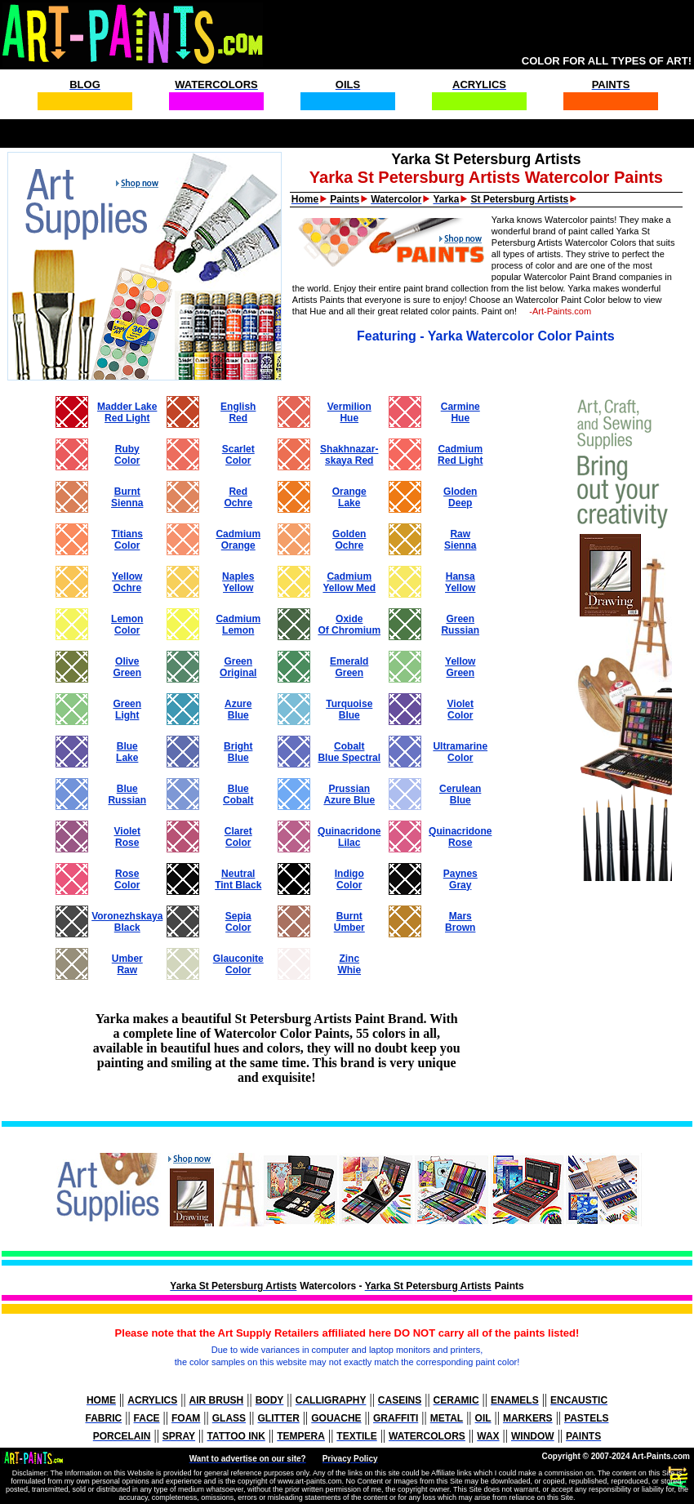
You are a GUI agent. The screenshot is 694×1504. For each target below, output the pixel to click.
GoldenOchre (349, 539)
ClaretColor (238, 836)
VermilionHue (349, 412)
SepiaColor (238, 921)
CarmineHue (460, 412)
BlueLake (127, 752)
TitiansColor (127, 539)
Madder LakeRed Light (127, 412)
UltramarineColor (460, 752)
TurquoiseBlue (349, 709)
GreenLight (127, 709)
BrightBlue (238, 752)
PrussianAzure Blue (349, 794)
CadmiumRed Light (460, 454)
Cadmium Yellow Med (349, 582)
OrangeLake (349, 497)
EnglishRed (238, 412)
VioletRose (127, 836)
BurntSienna (127, 497)
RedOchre (238, 497)
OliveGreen (127, 667)
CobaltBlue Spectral (349, 752)
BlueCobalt (238, 794)
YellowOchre (127, 582)
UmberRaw (127, 964)
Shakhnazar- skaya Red (349, 454)
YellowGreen (460, 667)
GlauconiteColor (238, 964)
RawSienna (460, 539)
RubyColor (127, 454)
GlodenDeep (460, 497)
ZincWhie (349, 964)
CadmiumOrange (238, 539)
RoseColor (127, 879)
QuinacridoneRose (460, 836)
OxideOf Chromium (349, 624)
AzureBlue (238, 709)
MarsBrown (460, 921)
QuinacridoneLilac (349, 836)
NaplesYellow (238, 582)
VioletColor (460, 709)
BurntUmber (349, 921)
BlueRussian (127, 794)
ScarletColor (238, 454)
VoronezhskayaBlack (126, 921)
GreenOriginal (238, 667)
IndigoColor (349, 879)
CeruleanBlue (460, 794)
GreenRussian (460, 624)
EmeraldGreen (349, 667)
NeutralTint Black (238, 879)
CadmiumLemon (238, 624)
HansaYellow (460, 582)
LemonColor (127, 624)
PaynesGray (460, 879)
